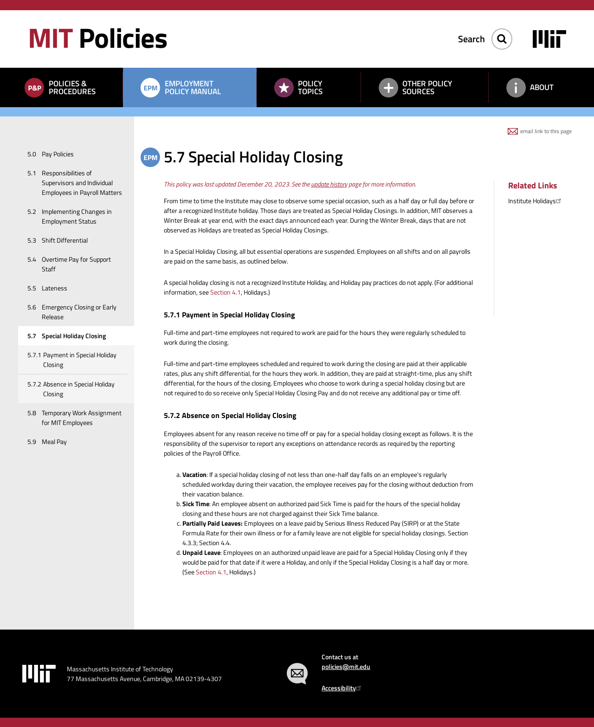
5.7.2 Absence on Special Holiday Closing (230, 415)
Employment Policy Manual (193, 87)
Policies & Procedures (72, 87)
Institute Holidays (536, 201)
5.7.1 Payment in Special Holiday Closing (229, 314)
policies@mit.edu (346, 666)
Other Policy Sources (427, 87)
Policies (97, 37)
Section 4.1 (225, 292)
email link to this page (546, 131)
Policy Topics (310, 87)
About (542, 87)
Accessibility (343, 688)
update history (329, 184)
